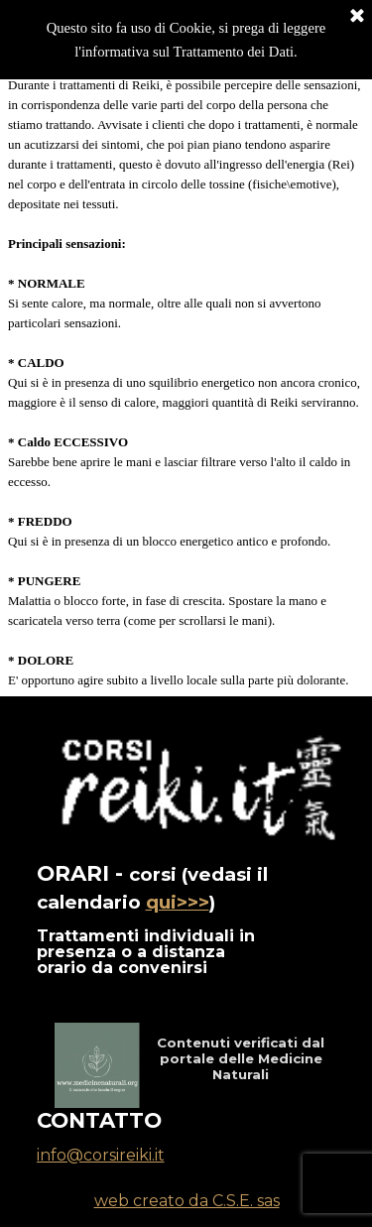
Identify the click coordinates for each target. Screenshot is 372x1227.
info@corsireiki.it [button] (101, 1155)
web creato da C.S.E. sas (187, 1200)
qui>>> (177, 902)
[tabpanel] (186, 382)
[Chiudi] (357, 15)
